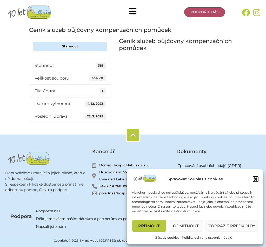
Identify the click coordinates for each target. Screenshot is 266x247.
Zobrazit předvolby (231, 225)
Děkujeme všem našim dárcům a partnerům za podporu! (87, 218)
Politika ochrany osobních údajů (207, 237)
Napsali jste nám (51, 226)
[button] (255, 179)
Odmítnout (186, 225)
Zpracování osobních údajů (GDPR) (209, 165)
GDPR (105, 240)
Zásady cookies (167, 237)
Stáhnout (70, 46)
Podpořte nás (48, 211)
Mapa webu (90, 240)
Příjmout (149, 225)
